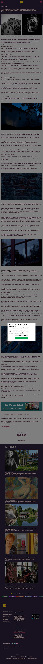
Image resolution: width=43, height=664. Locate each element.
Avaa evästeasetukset (21, 335)
